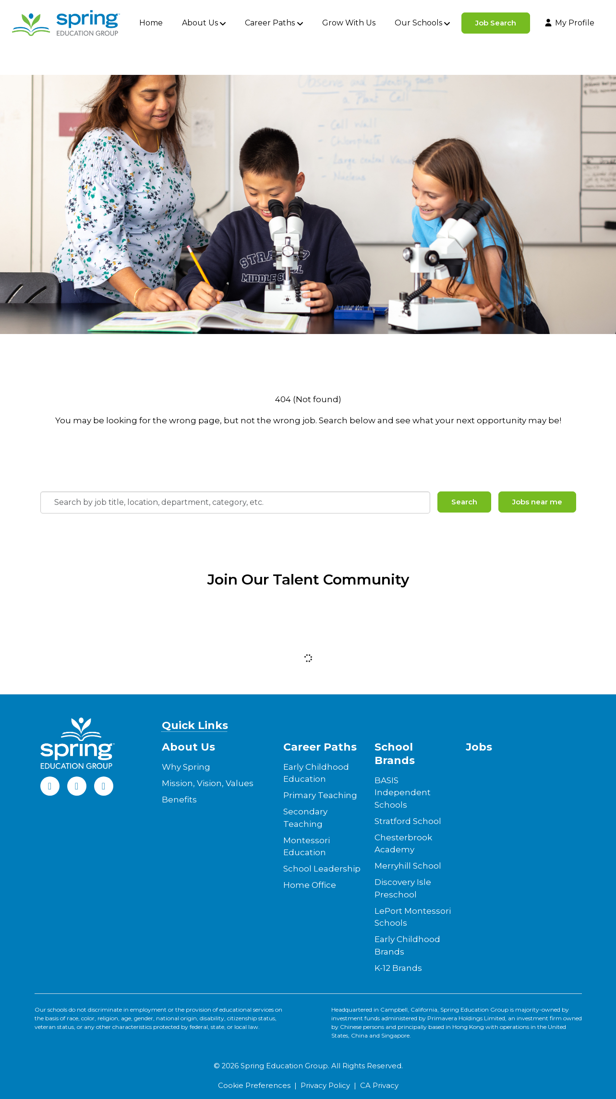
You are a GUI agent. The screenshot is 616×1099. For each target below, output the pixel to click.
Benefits (179, 799)
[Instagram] (103, 786)
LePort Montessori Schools (412, 917)
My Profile (569, 22)
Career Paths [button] (270, 22)
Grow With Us (348, 22)
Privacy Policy (325, 1085)
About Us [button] (200, 22)
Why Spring (186, 767)
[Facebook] (50, 786)
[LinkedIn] (76, 786)
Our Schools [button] (418, 22)
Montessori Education (306, 847)
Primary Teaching (320, 795)
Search (464, 501)
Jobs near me (537, 501)
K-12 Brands (398, 968)
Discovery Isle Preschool (402, 888)
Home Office (309, 885)
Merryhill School (407, 866)
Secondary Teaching (305, 818)
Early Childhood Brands (407, 945)
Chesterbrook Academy (403, 844)
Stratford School (407, 821)
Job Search (495, 22)
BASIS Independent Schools (402, 793)
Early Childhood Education (316, 773)
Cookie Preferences (254, 1085)
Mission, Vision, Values (208, 783)
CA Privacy (379, 1085)
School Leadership (322, 868)
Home (151, 22)
